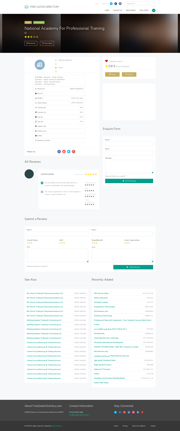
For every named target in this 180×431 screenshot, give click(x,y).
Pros (28, 247)
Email (107, 149)
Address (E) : (41, 126)
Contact (152, 426)
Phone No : (59, 89)
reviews (125, 66)
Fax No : (39, 93)
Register (105, 4)
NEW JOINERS (131, 10)
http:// (60, 68)
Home (116, 426)
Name (107, 140)
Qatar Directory (56, 426)
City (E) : (59, 117)
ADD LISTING (144, 10)
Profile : (50, 80)
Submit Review (133, 267)
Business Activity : (43, 140)
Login (97, 4)
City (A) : (59, 122)
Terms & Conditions (138, 426)
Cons (93, 247)
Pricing (125, 426)
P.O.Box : (59, 98)
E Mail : (39, 136)
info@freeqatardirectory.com (79, 415)
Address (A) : (41, 131)
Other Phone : (59, 103)
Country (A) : (59, 112)
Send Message (129, 181)
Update (129, 74)
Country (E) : (59, 108)
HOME (107, 10)
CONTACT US (117, 10)
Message (108, 158)
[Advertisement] (129, 102)
